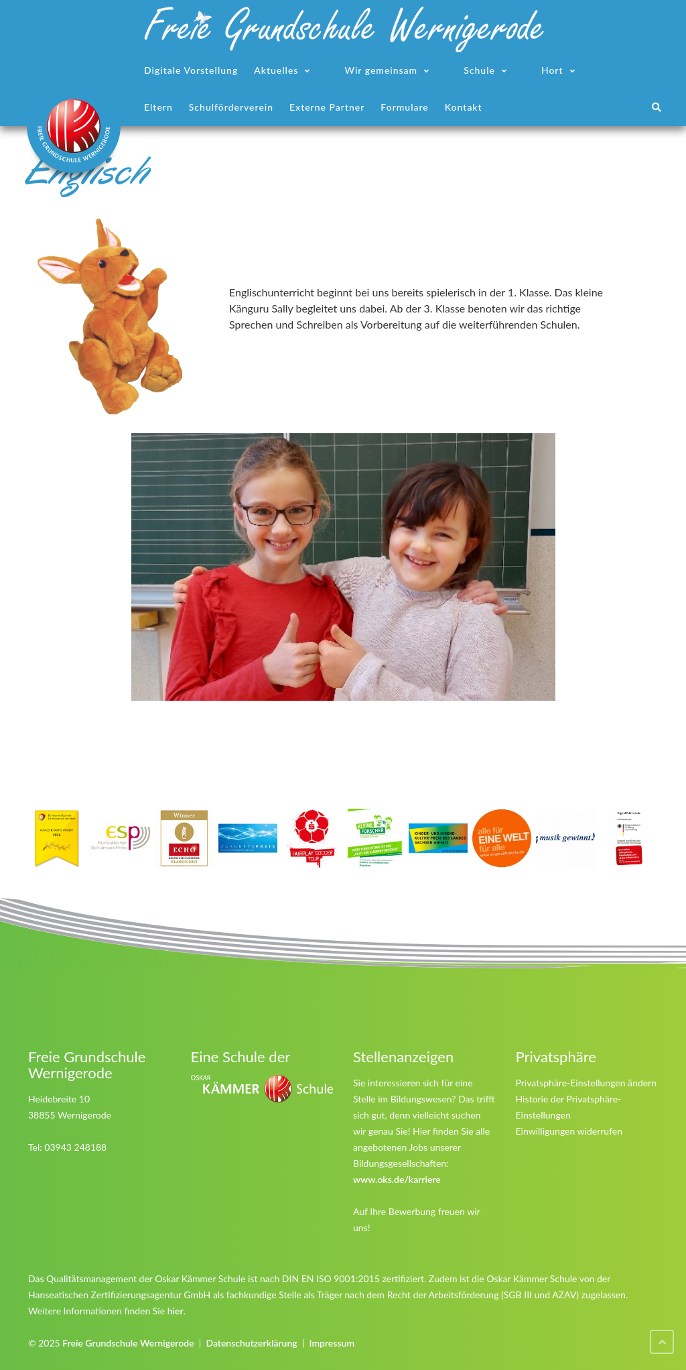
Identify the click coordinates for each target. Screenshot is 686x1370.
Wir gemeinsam (380, 70)
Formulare (404, 107)
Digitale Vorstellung (191, 70)
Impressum (331, 1343)
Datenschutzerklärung (251, 1343)
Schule (479, 70)
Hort (552, 70)
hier (175, 1310)
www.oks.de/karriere (397, 1179)
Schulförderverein (231, 107)
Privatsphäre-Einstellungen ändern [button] (586, 1082)
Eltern (158, 107)
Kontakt (463, 107)
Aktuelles (276, 70)
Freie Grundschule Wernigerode (128, 1343)
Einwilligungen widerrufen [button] (569, 1131)
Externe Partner (326, 107)
